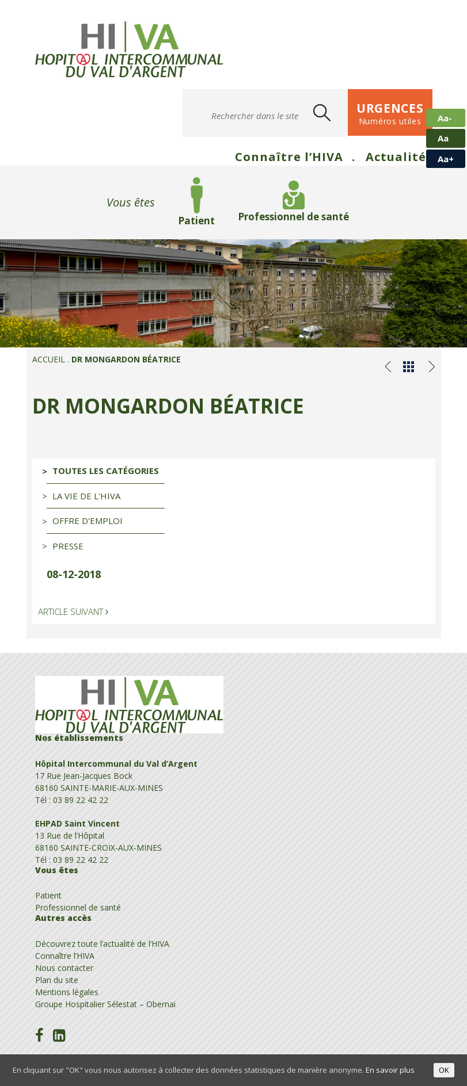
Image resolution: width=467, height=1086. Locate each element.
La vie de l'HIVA (86, 496)
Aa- (445, 118)
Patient (196, 220)
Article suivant (73, 611)
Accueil (48, 359)
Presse (67, 546)
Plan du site (56, 979)
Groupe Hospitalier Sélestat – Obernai (105, 1004)
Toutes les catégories (105, 470)
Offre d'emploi (87, 520)
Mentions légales (66, 991)
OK (444, 1070)
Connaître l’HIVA (289, 157)
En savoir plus (390, 1070)
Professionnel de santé (293, 216)
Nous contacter (64, 967)
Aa (443, 138)
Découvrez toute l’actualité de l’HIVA (102, 943)
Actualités (399, 157)
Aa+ (446, 159)
